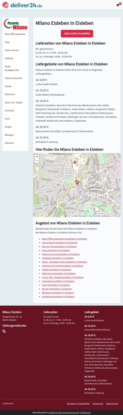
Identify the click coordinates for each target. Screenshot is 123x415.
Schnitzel (9, 110)
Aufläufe (9, 58)
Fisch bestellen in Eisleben (56, 285)
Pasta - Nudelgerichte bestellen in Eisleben (64, 261)
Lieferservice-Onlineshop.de (63, 412)
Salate (8, 86)
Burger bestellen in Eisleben (57, 288)
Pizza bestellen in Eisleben (56, 250)
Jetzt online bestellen (77, 33)
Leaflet (74, 216)
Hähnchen (10, 94)
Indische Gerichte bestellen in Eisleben (62, 265)
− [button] (37, 161)
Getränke (9, 142)
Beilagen (9, 134)
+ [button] (37, 157)
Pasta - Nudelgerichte (12, 68)
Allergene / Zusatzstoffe (78, 403)
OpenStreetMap (94, 216)
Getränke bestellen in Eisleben (58, 296)
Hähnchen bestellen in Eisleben (59, 273)
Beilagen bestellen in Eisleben (58, 292)
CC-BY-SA (115, 216)
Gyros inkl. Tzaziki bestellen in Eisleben (63, 277)
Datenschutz (112, 403)
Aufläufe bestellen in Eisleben (58, 258)
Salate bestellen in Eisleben (56, 269)
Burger (8, 126)
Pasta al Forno (12, 50)
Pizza (7, 42)
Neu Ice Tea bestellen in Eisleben (59, 246)
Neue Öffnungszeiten (15, 33)
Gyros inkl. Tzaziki (13, 102)
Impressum (97, 403)
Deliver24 (86, 412)
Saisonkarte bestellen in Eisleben (60, 242)
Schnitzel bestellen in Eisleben (58, 281)
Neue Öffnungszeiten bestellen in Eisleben (64, 238)
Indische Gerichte (13, 78)
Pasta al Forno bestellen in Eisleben (61, 254)
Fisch (7, 118)
